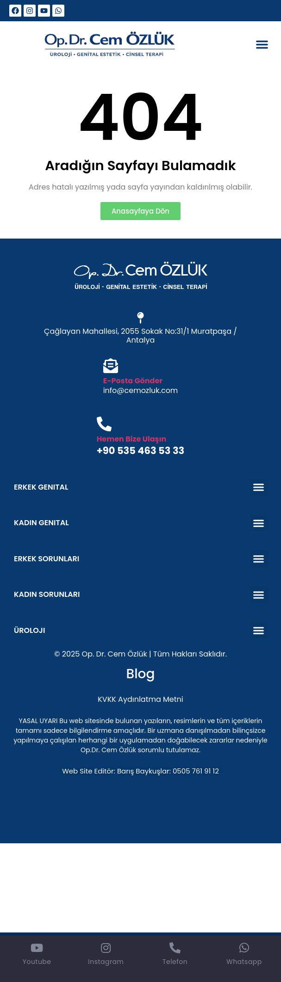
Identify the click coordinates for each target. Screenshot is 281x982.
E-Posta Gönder (133, 380)
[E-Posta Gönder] (110, 366)
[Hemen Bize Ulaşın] (104, 425)
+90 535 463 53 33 (141, 450)
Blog (140, 674)
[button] (262, 44)
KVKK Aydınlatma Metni (140, 699)
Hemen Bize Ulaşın (132, 439)
